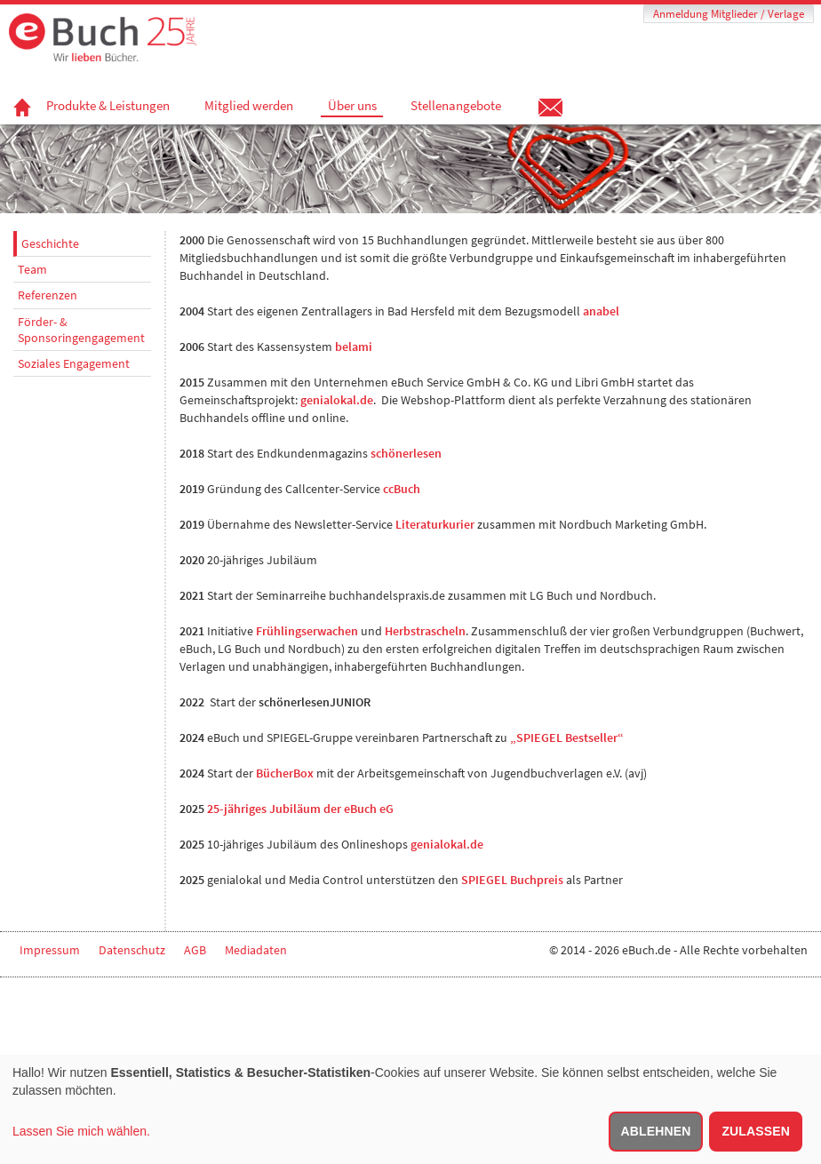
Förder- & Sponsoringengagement (81, 330)
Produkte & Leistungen (108, 106)
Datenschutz (132, 950)
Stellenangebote (455, 106)
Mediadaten (256, 950)
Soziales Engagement (74, 363)
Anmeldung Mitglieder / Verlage (728, 13)
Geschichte (50, 243)
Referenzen (47, 295)
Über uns (352, 106)
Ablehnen (656, 1131)
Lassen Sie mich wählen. (81, 1131)
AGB (195, 950)
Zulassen (755, 1131)
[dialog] (410, 1109)
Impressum (50, 950)
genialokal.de (446, 844)
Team (32, 269)
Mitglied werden (248, 106)
